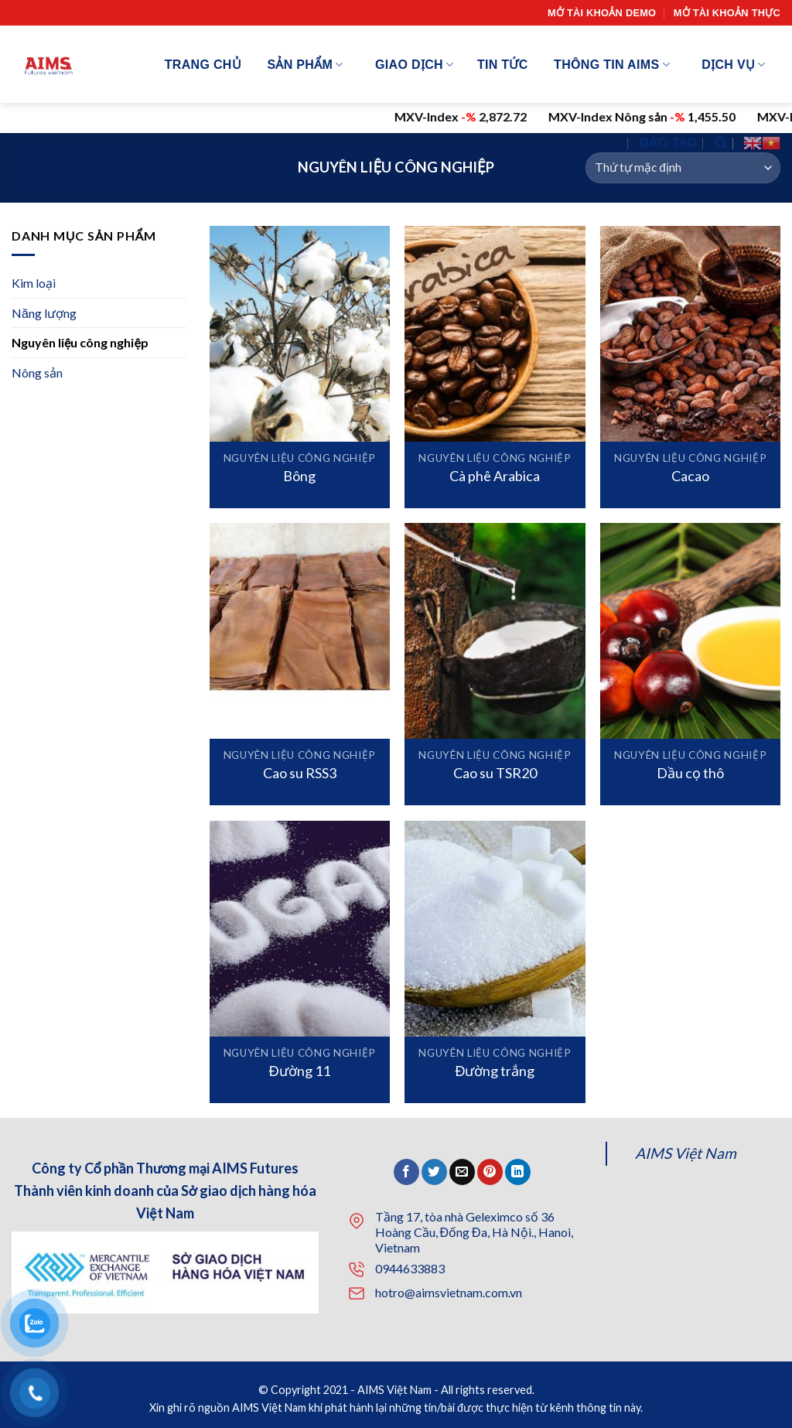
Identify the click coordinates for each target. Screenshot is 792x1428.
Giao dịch (414, 64)
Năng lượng (44, 312)
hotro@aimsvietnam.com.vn (448, 1292)
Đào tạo (668, 142)
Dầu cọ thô (690, 772)
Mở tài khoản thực (727, 13)
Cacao (690, 475)
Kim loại (34, 282)
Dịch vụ (734, 64)
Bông (299, 475)
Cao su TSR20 (495, 772)
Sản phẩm (305, 64)
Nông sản (37, 372)
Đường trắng (494, 1070)
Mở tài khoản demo (602, 13)
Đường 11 (299, 1070)
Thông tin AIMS (612, 64)
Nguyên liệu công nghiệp (80, 342)
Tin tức (502, 64)
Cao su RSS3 (299, 772)
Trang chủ (203, 64)
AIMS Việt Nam (685, 1153)
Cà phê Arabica (494, 475)
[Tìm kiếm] (721, 143)
